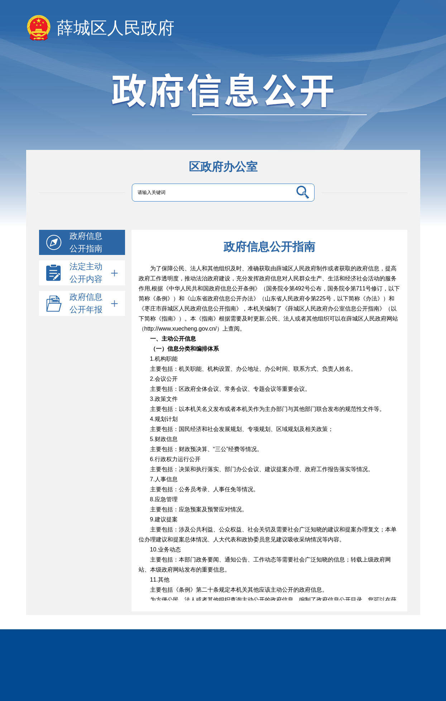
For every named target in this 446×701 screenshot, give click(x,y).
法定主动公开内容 (93, 273)
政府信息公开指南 (85, 242)
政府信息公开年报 (93, 303)
